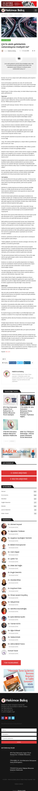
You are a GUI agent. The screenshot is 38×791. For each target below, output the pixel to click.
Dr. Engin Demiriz (14, 572)
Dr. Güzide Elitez (14, 580)
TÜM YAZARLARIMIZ (11, 663)
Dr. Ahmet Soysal (15, 524)
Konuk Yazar (13, 651)
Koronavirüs (4, 495)
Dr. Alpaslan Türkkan (16, 531)
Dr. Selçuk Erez (13, 602)
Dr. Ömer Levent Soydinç (18, 595)
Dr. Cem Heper (13, 552)
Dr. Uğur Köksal (14, 630)
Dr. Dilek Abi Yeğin (15, 565)
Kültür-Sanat (4, 513)
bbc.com (8, 351)
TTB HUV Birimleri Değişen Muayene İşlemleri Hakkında (22, 769)
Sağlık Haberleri (5, 502)
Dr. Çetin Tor (13, 559)
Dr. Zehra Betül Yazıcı (16, 644)
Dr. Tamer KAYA (14, 624)
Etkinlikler (4, 499)
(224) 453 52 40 (8, 710)
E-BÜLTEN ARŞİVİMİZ (19, 479)
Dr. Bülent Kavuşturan (17, 545)
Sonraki (12, 441)
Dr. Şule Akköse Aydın (16, 617)
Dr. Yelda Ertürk (14, 637)
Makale (3, 506)
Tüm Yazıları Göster (13, 527)
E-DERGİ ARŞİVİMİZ (19, 473)
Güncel (3, 491)
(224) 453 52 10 (8, 708)
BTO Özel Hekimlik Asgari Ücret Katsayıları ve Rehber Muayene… (20, 753)
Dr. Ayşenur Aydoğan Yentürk (20, 538)
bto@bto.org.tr (10, 712)
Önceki (6, 441)
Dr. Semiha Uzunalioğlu (17, 609)
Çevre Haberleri (6, 40)
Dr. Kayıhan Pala (14, 588)
